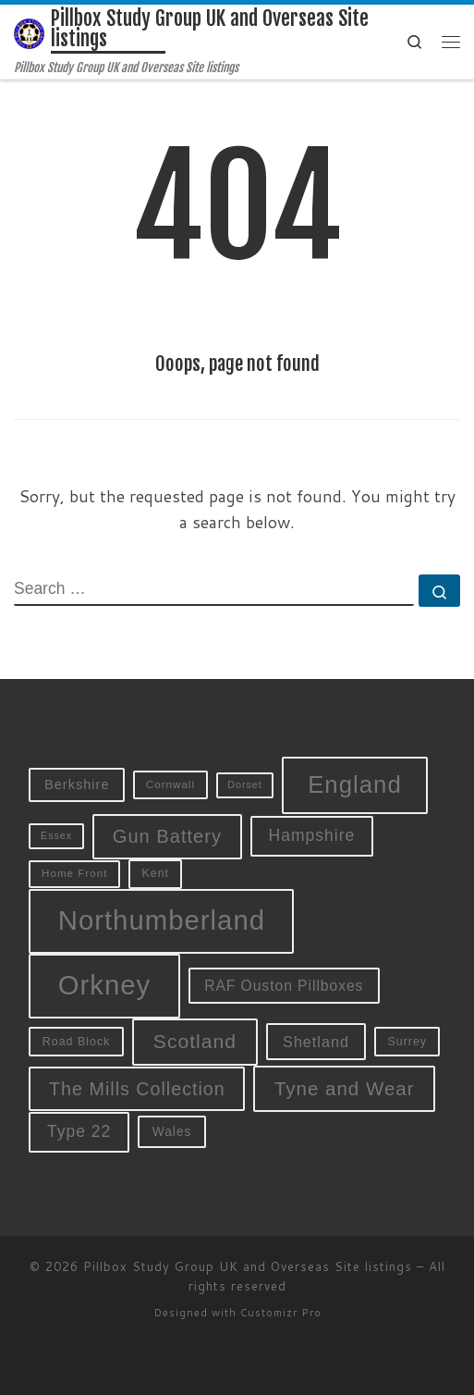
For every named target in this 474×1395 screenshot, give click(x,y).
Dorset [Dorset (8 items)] (244, 784)
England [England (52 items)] (355, 784)
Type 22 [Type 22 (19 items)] (79, 1131)
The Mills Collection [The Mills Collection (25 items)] (137, 1089)
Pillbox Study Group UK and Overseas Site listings (247, 1266)
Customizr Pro (281, 1312)
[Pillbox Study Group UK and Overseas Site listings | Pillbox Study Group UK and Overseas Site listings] (29, 32)
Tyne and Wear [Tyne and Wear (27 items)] (344, 1088)
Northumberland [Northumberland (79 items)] (161, 920)
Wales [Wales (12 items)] (172, 1131)
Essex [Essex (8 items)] (56, 835)
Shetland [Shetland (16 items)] (316, 1041)
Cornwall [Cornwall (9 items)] (170, 784)
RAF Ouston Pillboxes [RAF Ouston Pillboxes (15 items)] (283, 986)
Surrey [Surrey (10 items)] (407, 1041)
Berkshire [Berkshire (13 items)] (77, 784)
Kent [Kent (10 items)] (155, 873)
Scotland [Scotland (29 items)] (195, 1041)
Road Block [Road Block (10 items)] (77, 1041)
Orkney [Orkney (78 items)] (105, 984)
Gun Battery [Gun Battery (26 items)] (167, 836)
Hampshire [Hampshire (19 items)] (312, 835)
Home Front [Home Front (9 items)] (74, 873)
